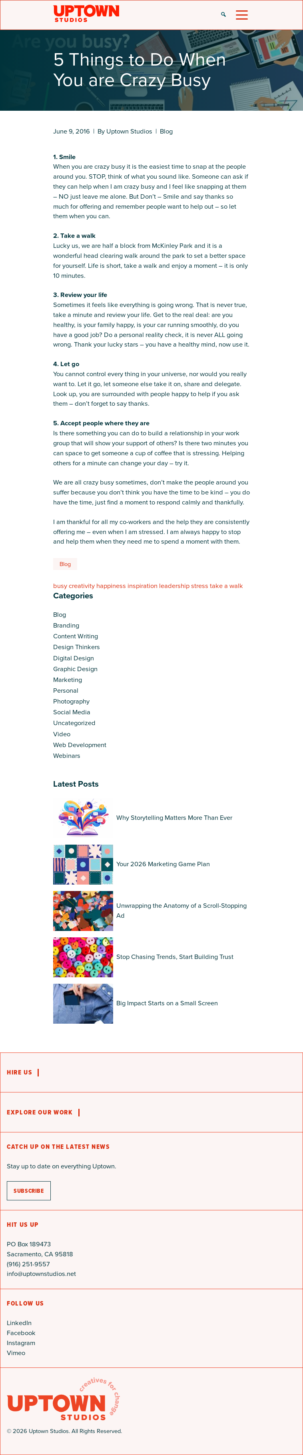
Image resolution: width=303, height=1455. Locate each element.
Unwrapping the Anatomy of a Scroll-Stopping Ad (181, 911)
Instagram (21, 1343)
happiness (111, 586)
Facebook (21, 1333)
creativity (82, 586)
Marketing (67, 680)
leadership (174, 586)
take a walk (226, 586)
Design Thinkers (76, 647)
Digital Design (73, 658)
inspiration (142, 586)
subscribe (29, 1190)
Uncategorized (74, 723)
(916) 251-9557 (28, 1264)
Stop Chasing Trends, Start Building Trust (174, 957)
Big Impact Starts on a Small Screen (167, 1003)
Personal (65, 691)
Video (61, 734)
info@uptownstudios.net (41, 1274)
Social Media (71, 712)
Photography (71, 701)
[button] (223, 15)
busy (60, 586)
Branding (66, 625)
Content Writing (75, 636)
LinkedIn (19, 1323)
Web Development (79, 745)
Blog (166, 131)
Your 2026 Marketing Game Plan (163, 864)
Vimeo (16, 1353)
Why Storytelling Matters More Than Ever (174, 818)
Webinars (66, 756)
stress (199, 586)
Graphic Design (75, 669)
